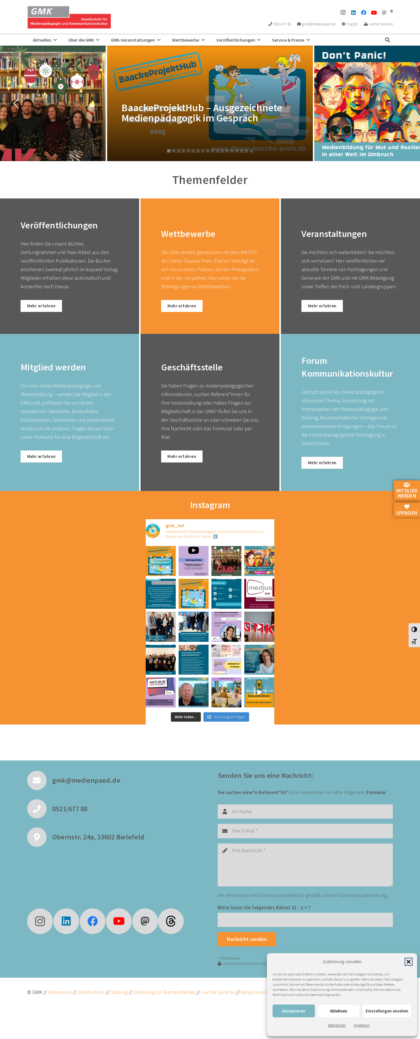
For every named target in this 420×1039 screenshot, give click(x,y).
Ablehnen (338, 1011)
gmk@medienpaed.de (86, 776)
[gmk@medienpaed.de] (39, 777)
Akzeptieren (293, 1011)
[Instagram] (343, 12)
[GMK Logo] (69, 17)
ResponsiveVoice (258, 988)
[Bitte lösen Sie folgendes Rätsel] (305, 916)
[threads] (391, 11)
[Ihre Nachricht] (305, 861)
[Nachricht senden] (247, 936)
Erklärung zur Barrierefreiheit (164, 988)
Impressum (361, 1025)
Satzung (118, 988)
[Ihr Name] (305, 808)
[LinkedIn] (353, 12)
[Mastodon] (384, 12)
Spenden (406, 510)
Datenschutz (337, 1025)
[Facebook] (364, 12)
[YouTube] (374, 12)
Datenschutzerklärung (363, 891)
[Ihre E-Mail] (305, 827)
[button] (408, 962)
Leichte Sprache (218, 988)
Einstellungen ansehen (387, 1011)
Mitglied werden (406, 490)
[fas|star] (171, 917)
